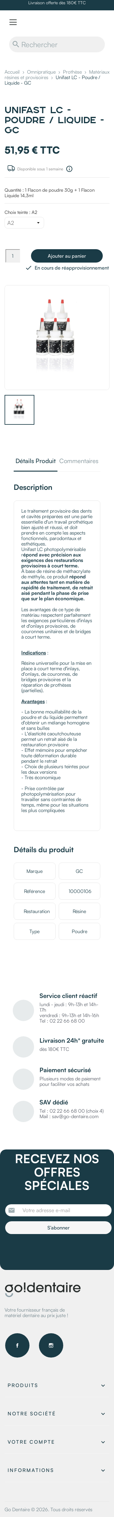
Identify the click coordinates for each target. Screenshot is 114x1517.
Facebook (17, 1345)
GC (79, 871)
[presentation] (56, 1251)
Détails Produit (36, 461)
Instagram (51, 1345)
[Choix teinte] (24, 222)
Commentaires (78, 461)
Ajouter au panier (67, 256)
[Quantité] (12, 256)
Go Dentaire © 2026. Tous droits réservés (48, 1509)
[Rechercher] (57, 44)
